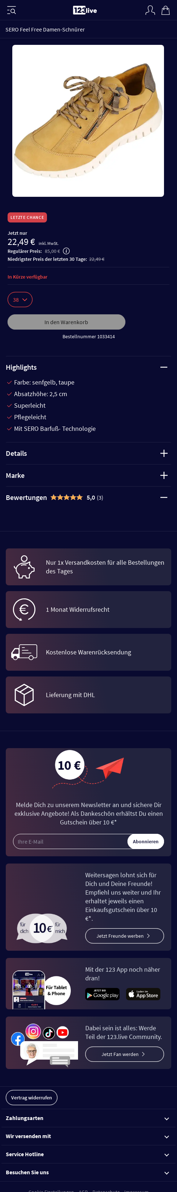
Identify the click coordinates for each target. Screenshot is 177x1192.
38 (20, 299)
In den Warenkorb (66, 322)
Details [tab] (87, 453)
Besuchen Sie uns (87, 1172)
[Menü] (11, 10)
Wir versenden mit (87, 1136)
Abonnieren (146, 841)
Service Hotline (87, 1154)
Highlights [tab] (87, 367)
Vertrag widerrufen (31, 1097)
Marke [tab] (87, 475)
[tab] (88, 497)
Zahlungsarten (87, 1117)
